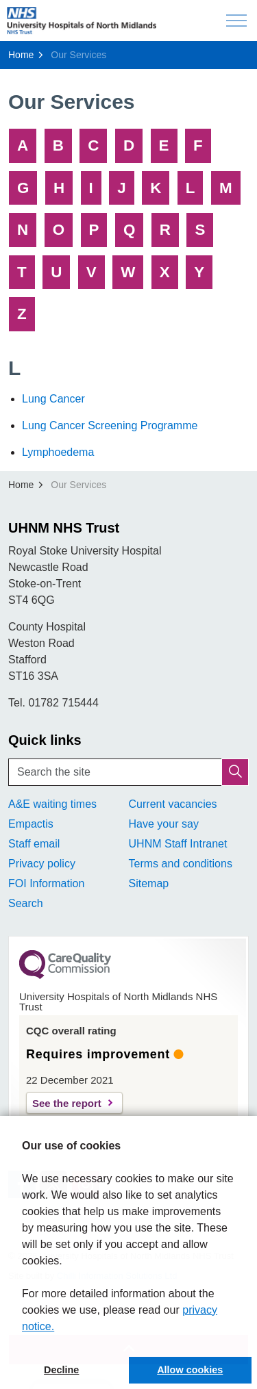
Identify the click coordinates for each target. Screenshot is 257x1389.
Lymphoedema (58, 452)
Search (25, 903)
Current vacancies (173, 804)
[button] (235, 772)
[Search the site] (128, 772)
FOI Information (46, 883)
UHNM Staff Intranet (178, 844)
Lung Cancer (53, 399)
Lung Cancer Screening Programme (109, 425)
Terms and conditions (180, 863)
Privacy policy (41, 863)
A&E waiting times (52, 804)
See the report (66, 1103)
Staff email (34, 844)
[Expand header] (236, 20)
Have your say (164, 824)
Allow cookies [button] (190, 1369)
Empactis (30, 824)
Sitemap (149, 883)
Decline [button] (61, 1369)
